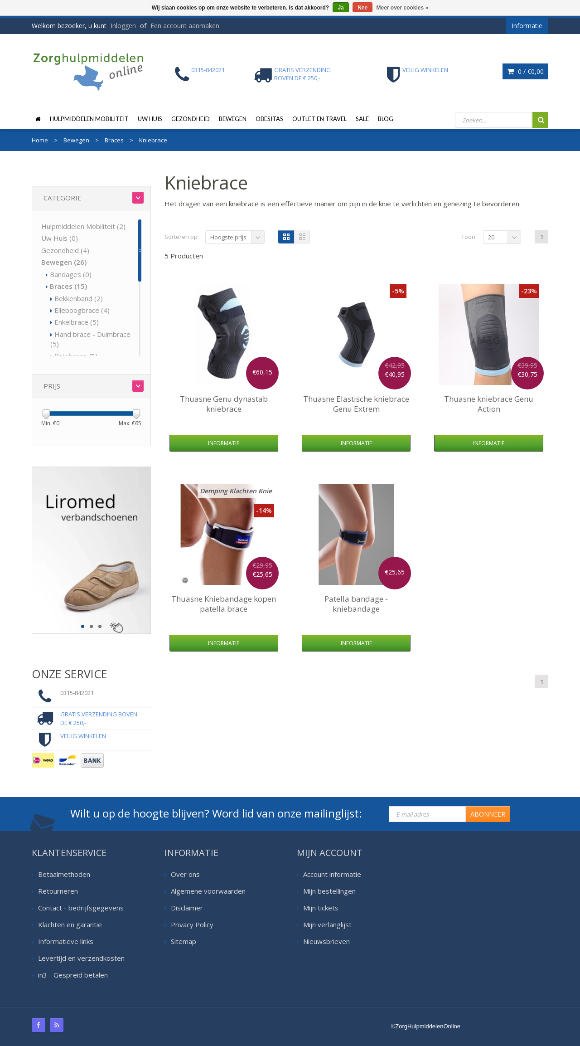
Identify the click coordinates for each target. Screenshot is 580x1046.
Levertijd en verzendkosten (81, 958)
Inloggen (123, 25)
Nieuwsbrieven (326, 941)
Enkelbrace (76, 321)
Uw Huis (150, 118)
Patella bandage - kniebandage (356, 604)
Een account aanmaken (184, 25)
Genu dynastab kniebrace (224, 404)
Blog (385, 118)
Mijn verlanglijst (327, 924)
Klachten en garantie (70, 924)
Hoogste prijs (228, 237)
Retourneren (58, 890)
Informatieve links (65, 941)
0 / (525, 71)
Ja (340, 8)
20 (491, 237)
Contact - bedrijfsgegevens (81, 907)
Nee (362, 8)
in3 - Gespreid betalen (73, 974)
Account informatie (332, 874)
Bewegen (232, 118)
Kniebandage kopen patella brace (223, 604)
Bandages (71, 274)
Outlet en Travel (319, 118)
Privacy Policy (192, 924)
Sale (362, 118)
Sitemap (183, 941)
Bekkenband (78, 298)
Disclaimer (187, 907)
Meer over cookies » (403, 8)
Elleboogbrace (82, 310)
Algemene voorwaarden (208, 890)
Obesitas (269, 118)
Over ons (185, 874)
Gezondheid (190, 118)
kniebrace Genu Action (488, 404)
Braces (68, 286)
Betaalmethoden (64, 874)
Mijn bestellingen (329, 890)
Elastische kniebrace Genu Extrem (356, 404)
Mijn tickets (320, 907)
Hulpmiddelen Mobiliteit (89, 118)
